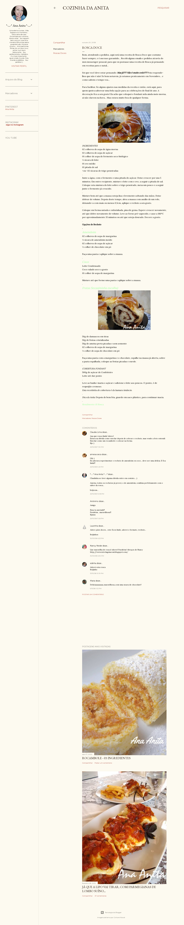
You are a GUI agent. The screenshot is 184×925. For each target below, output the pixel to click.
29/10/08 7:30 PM (97, 447)
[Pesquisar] (163, 8)
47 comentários (100, 896)
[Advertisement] (101, 28)
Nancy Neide (96, 546)
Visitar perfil (19, 66)
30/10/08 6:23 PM (97, 538)
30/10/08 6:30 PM (97, 556)
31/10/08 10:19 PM (96, 573)
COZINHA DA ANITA (86, 8)
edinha (93, 563)
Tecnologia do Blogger (111, 912)
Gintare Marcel (119, 917)
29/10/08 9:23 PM (96, 467)
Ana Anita (9, 109)
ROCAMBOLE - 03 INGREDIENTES (106, 758)
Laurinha (94, 526)
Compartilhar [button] (59, 42)
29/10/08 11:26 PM (97, 518)
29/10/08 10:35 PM (97, 494)
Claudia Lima (96, 432)
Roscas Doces (59, 53)
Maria (92, 581)
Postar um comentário (93, 594)
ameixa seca (95, 454)
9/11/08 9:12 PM (95, 588)
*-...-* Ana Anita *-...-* (99, 474)
